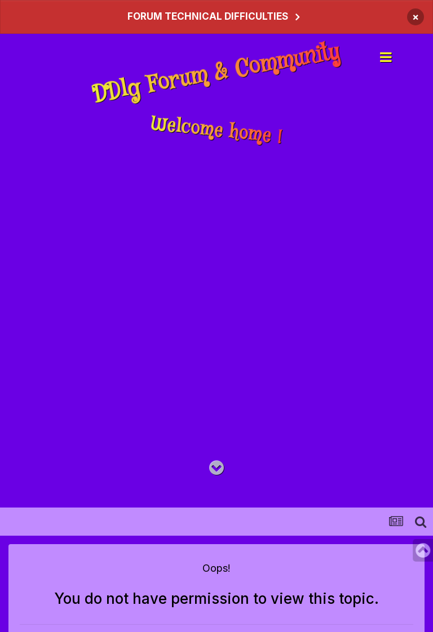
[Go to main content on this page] (216, 468)
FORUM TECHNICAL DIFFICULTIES (207, 16)
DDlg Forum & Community (217, 73)
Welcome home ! (216, 131)
